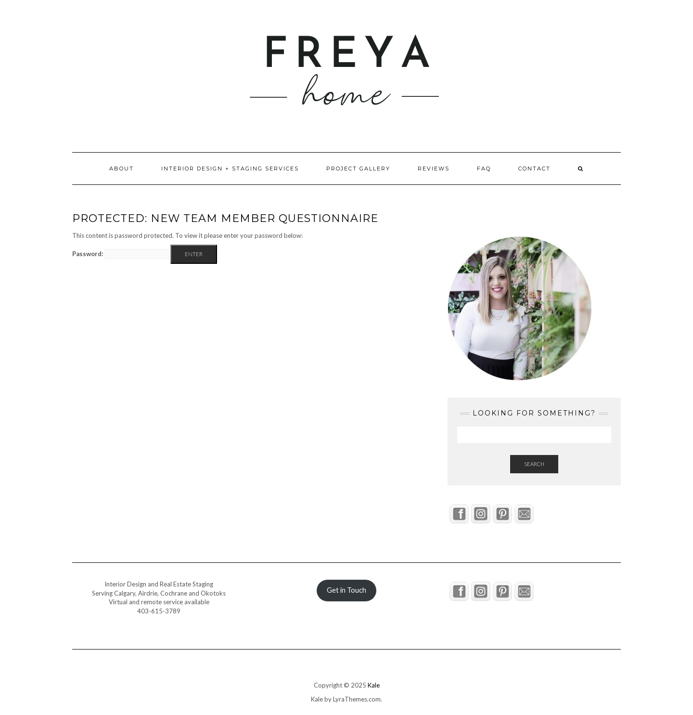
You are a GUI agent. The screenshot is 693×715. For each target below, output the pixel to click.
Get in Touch (346, 590)
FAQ (484, 168)
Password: (120, 254)
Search (534, 464)
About (121, 168)
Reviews (433, 168)
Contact (534, 168)
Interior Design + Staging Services (230, 168)
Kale (374, 685)
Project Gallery (358, 168)
